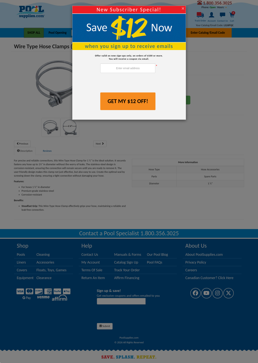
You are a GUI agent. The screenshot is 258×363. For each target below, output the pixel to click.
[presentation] (129, 83)
